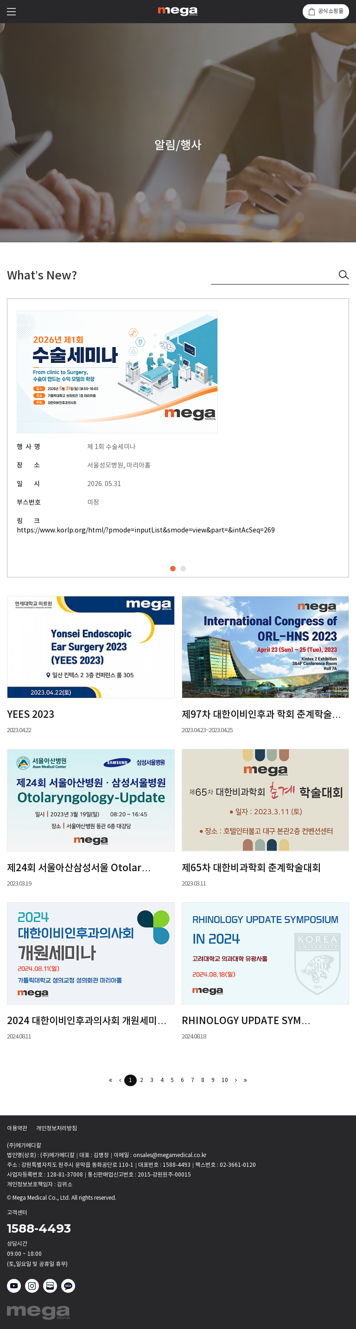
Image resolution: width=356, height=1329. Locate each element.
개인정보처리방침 (56, 1129)
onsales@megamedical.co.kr (169, 1155)
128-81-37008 (65, 1175)
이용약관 (17, 1129)
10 (225, 1080)
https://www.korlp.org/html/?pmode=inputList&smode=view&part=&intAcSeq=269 (146, 530)
